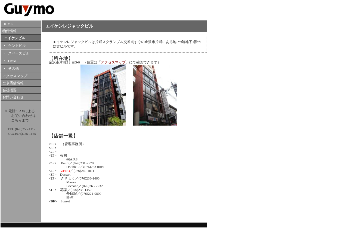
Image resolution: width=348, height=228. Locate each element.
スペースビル (18, 53)
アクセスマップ (14, 76)
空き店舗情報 (13, 83)
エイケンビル (14, 38)
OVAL (12, 61)
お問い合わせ (13, 97)
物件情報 (9, 31)
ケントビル (17, 46)
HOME (7, 24)
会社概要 (9, 90)
